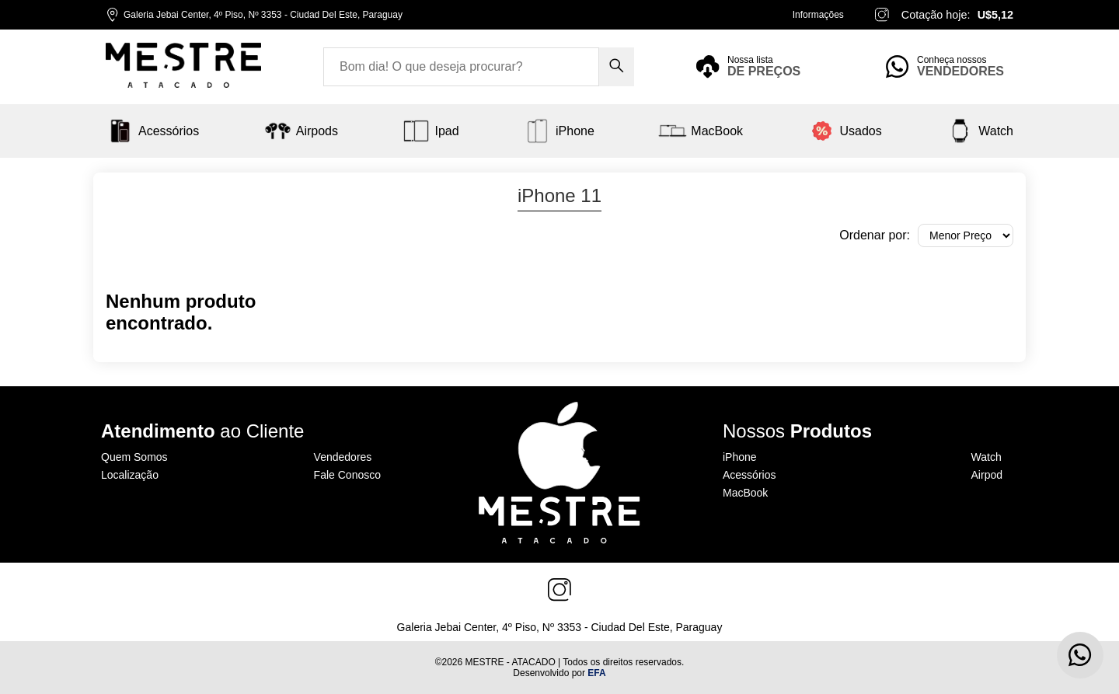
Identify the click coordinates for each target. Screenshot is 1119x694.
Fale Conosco (347, 475)
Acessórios (749, 475)
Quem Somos (134, 457)
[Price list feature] (760, 66)
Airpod (986, 475)
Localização (130, 475)
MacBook (745, 492)
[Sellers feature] (949, 66)
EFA (596, 673)
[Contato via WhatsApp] (1080, 655)
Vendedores (343, 457)
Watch (986, 457)
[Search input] (461, 66)
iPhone (740, 457)
